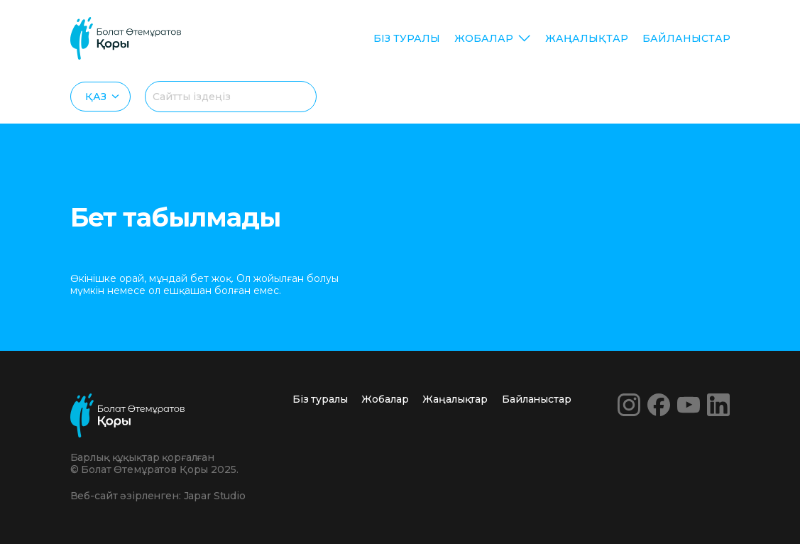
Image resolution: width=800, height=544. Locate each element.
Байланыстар (686, 38)
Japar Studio (215, 495)
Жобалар (483, 38)
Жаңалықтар (586, 38)
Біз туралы (406, 38)
